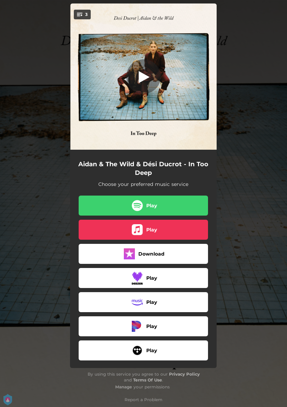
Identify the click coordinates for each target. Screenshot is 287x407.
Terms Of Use (147, 380)
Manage (123, 386)
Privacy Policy (184, 374)
